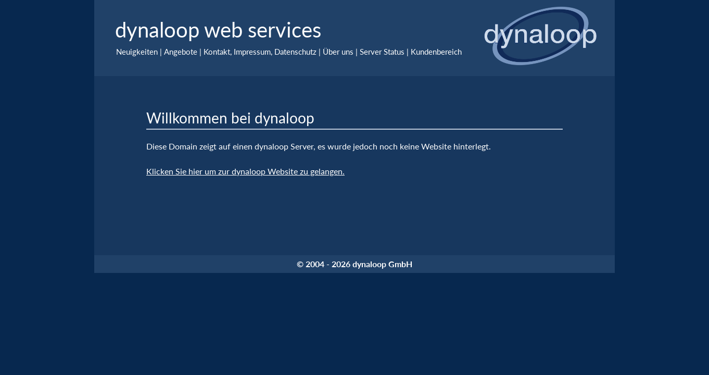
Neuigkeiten (137, 51)
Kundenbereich (436, 51)
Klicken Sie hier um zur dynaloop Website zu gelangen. (245, 171)
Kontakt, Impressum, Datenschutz (260, 51)
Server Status (382, 51)
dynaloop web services (218, 29)
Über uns (338, 51)
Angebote (180, 51)
